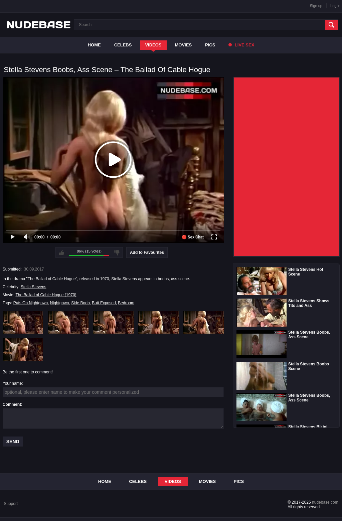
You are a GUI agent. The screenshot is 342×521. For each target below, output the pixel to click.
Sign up (316, 6)
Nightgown (59, 303)
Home (94, 44)
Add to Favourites (147, 252)
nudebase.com (325, 502)
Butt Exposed (104, 303)
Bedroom (126, 303)
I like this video (61, 252)
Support (11, 503)
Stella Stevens (33, 287)
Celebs (123, 44)
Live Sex (241, 44)
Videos (153, 44)
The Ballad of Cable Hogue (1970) (45, 295)
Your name (12, 383)
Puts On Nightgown (30, 303)
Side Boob (80, 303)
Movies (183, 44)
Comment (12, 404)
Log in (335, 6)
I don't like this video (117, 252)
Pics (210, 44)
